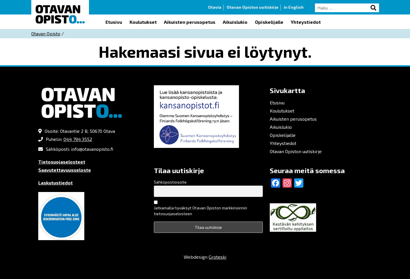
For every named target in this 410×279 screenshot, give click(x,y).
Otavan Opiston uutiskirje (252, 7)
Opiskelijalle (269, 22)
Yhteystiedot (306, 22)
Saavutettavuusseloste (64, 170)
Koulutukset (143, 22)
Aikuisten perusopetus (189, 22)
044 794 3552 (77, 139)
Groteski (217, 257)
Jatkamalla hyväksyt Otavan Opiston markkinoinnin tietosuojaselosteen (200, 210)
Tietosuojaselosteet (61, 161)
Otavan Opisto (45, 33)
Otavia (214, 7)
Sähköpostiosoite (170, 182)
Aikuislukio (235, 22)
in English (294, 7)
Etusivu (113, 22)
